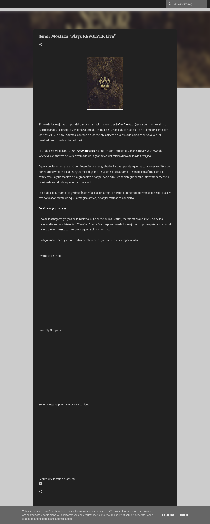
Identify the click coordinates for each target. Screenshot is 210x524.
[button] (40, 44)
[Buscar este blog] (190, 4)
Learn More (169, 515)
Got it (184, 515)
